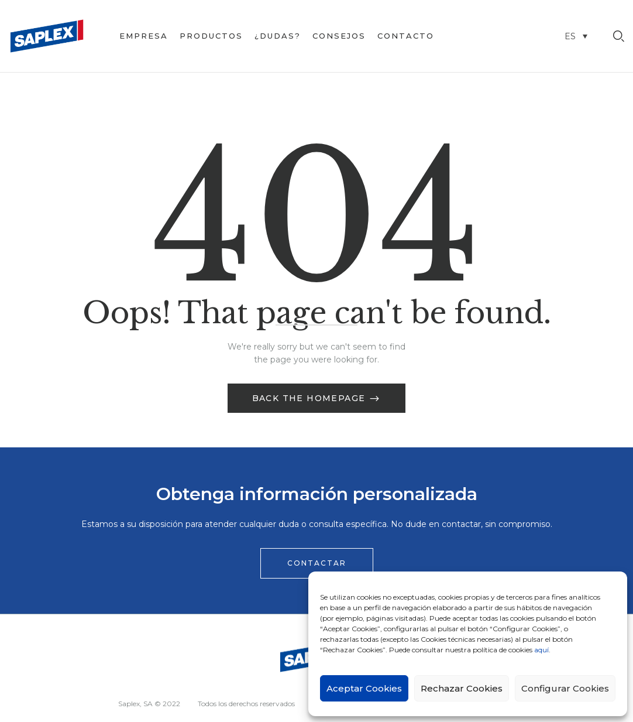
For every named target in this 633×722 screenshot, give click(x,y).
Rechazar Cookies (462, 688)
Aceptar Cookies (364, 688)
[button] (316, 563)
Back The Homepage (310, 398)
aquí (541, 649)
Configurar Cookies (565, 688)
